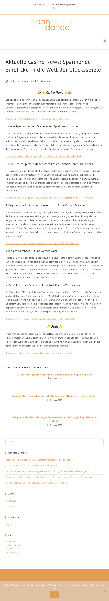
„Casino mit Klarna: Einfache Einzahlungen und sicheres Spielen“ (36, 119)
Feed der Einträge (13, 545)
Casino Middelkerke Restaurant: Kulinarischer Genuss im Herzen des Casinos (39, 460)
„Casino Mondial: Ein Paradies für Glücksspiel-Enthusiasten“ (31, 465)
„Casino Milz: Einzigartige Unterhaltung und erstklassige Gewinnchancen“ (54, 396)
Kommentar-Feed (13, 548)
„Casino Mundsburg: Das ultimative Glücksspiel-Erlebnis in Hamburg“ (38, 353)
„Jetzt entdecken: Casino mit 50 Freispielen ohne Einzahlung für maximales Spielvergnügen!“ (47, 471)
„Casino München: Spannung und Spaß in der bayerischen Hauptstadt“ (40, 319)
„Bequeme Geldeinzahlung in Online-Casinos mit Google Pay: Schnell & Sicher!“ (54, 419)
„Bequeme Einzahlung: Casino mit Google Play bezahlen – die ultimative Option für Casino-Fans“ (48, 477)
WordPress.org (11, 552)
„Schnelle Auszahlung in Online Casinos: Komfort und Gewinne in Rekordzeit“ (43, 156)
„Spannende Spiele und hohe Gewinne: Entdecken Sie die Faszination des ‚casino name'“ (49, 198)
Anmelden (10, 541)
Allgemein (10, 524)
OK (54, 594)
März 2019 (9, 506)
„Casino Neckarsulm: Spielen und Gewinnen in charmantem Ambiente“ (37, 483)
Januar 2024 (10, 501)
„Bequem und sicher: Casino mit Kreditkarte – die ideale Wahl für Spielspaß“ (42, 243)
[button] (105, 41)
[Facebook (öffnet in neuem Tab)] (54, 8)
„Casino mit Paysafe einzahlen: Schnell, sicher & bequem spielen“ (54, 374)
